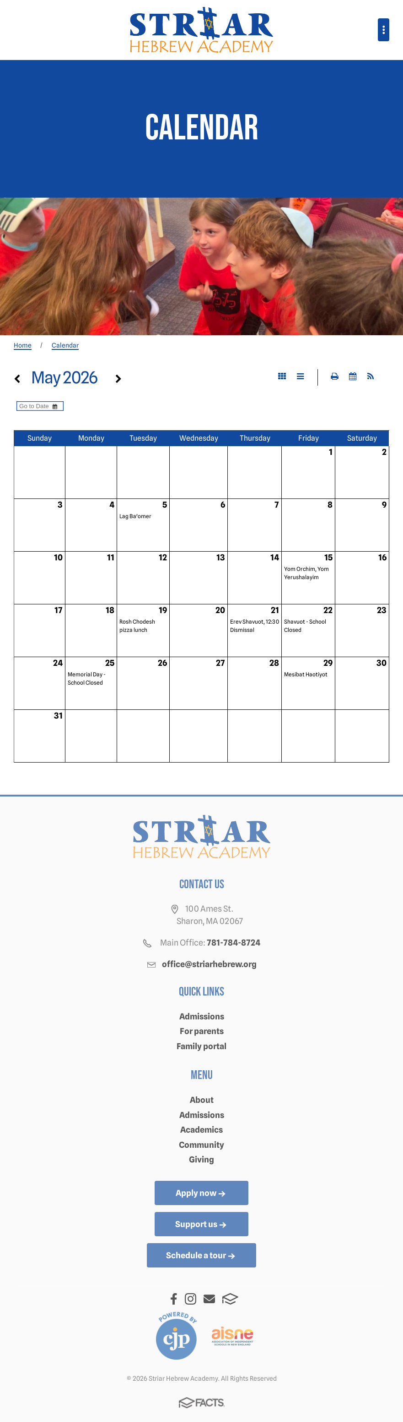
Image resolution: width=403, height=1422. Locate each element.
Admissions (201, 1016)
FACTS (230, 1299)
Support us (201, 1224)
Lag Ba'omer (135, 516)
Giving (201, 1159)
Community (201, 1145)
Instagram (190, 1299)
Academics (201, 1129)
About (202, 1100)
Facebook (173, 1299)
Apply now (201, 1193)
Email (209, 1299)
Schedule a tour (201, 1256)
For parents (202, 1031)
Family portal (201, 1046)
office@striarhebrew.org (209, 964)
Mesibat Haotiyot (306, 674)
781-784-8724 (233, 942)
